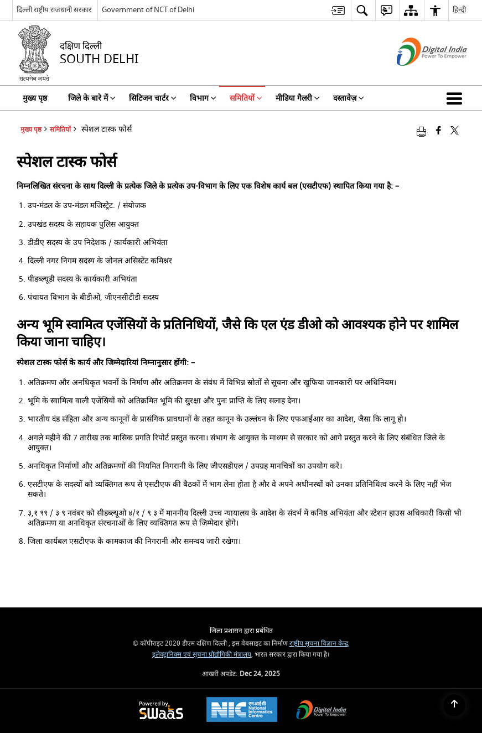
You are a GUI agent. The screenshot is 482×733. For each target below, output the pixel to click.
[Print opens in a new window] (421, 131)
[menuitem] (338, 10)
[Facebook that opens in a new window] (438, 131)
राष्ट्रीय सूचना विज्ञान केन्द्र (318, 643)
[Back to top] (454, 705)
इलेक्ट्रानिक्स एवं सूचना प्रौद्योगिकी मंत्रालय (201, 654)
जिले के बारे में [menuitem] (92, 98)
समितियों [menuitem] (246, 98)
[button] (456, 98)
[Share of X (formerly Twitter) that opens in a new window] (455, 131)
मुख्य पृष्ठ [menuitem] (35, 98)
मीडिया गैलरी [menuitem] (298, 98)
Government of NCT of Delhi (148, 9)
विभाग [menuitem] (203, 98)
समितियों (60, 129)
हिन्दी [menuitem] (459, 9)
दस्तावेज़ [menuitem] (348, 98)
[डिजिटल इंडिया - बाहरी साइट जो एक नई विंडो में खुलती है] (418, 75)
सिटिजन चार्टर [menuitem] (153, 98)
